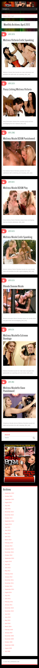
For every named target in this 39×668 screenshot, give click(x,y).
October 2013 (8, 518)
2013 (8, 16)
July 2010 (7, 614)
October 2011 (8, 586)
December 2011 (9, 580)
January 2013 (8, 546)
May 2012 (7, 570)
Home (4, 16)
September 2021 (9, 499)
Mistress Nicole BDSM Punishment (19, 138)
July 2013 (7, 527)
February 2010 (9, 629)
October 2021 (8, 496)
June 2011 (8, 598)
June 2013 (8, 530)
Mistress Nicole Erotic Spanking (17, 237)
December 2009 (9, 636)
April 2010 (7, 623)
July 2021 (7, 505)
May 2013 (7, 533)
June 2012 (8, 567)
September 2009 (9, 645)
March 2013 (8, 539)
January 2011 (8, 605)
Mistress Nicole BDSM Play (15, 188)
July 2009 (7, 651)
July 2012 (7, 564)
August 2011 (8, 592)
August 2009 (8, 648)
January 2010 (8, 632)
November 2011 (9, 583)
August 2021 (8, 502)
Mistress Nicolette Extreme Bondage (15, 337)
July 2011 (7, 595)
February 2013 (9, 543)
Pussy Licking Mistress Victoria (17, 89)
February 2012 (9, 574)
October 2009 (8, 642)
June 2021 (8, 508)
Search (7, 435)
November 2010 (9, 611)
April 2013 (7, 536)
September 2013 (9, 521)
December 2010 (9, 608)
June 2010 (8, 617)
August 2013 (8, 524)
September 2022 (9, 493)
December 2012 (9, 549)
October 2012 (8, 555)
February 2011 (9, 601)
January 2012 (8, 577)
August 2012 (8, 561)
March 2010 (8, 626)
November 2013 (9, 515)
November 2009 (9, 639)
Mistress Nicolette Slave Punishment (14, 389)
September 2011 (9, 589)
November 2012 (9, 552)
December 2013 (9, 512)
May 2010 (7, 620)
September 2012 (9, 558)
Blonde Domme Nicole (13, 286)
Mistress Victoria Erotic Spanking (18, 40)
